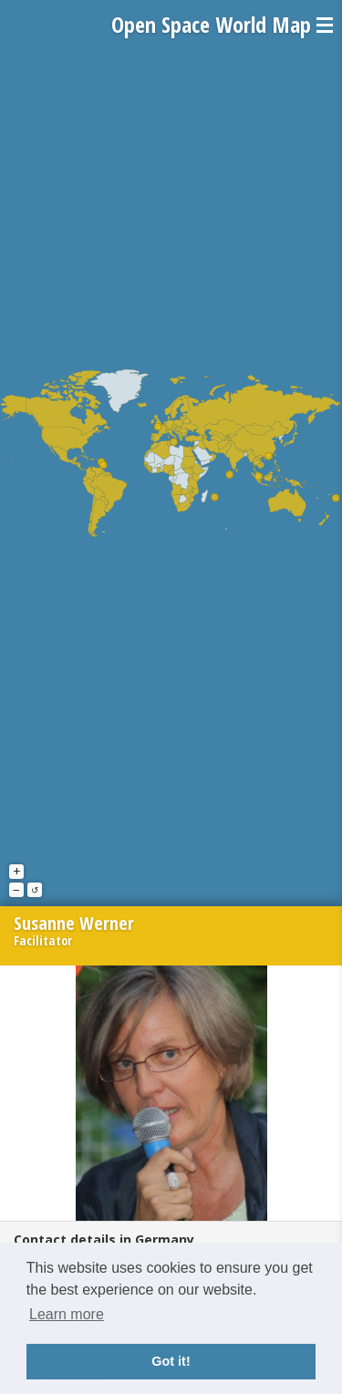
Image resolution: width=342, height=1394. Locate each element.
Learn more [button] (66, 1314)
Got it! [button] (170, 1361)
